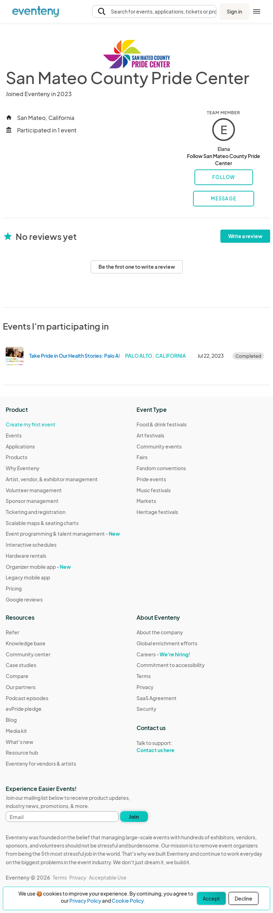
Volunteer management (34, 490)
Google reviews (24, 599)
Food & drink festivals (161, 424)
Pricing (14, 588)
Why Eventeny (22, 468)
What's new (19, 742)
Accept (211, 898)
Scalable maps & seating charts (42, 523)
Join (134, 816)
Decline (243, 898)
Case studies (21, 665)
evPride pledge (24, 708)
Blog (11, 720)
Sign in (234, 11)
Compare (17, 676)
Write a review (245, 236)
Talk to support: (170, 747)
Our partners (21, 687)
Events (14, 435)
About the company (159, 632)
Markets (146, 501)
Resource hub (22, 752)
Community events (159, 446)
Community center (28, 654)
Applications (20, 446)
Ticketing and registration (35, 512)
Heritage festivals (157, 512)
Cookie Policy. (128, 900)
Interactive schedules (31, 544)
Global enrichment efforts (166, 643)
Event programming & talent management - (63, 533)
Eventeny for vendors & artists (41, 763)
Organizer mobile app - (38, 566)
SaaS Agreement (156, 698)
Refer (12, 632)
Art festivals (150, 435)
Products (16, 457)
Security (146, 708)
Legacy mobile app (28, 577)
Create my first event (30, 424)
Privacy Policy (85, 900)
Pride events (151, 479)
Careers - (163, 654)
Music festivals (153, 490)
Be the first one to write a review (136, 266)
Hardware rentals (26, 555)
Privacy (145, 687)
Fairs (142, 457)
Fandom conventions (161, 468)
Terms (143, 676)
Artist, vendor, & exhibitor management (52, 479)
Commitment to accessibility (170, 665)
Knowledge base (26, 643)
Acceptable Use (108, 877)
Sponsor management (32, 501)
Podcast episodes (27, 698)
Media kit (16, 731)
